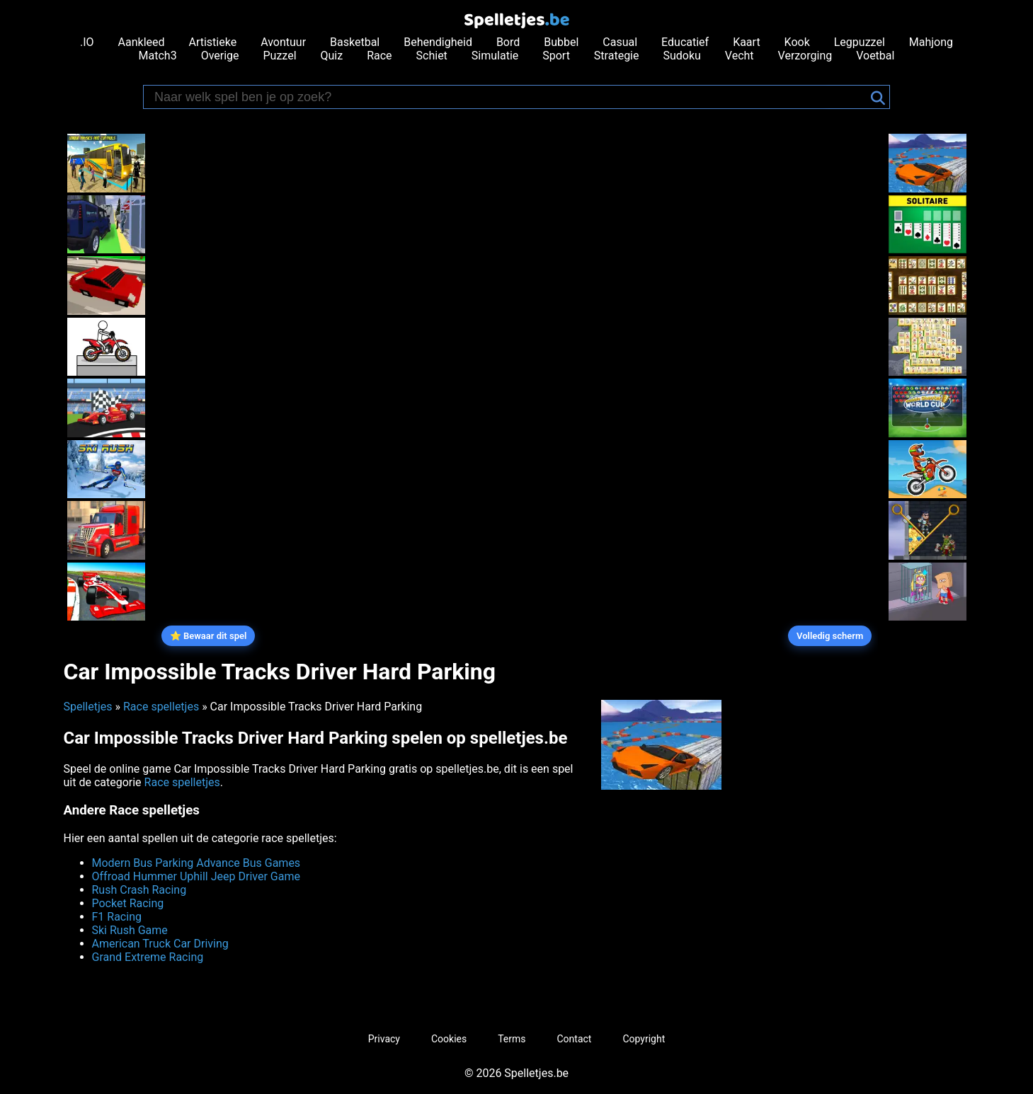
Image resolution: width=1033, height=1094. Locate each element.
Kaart (746, 42)
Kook (797, 42)
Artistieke (212, 42)
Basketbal (354, 42)
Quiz (332, 55)
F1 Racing (117, 916)
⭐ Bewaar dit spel (208, 636)
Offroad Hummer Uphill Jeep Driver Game (196, 876)
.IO (87, 42)
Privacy (384, 1038)
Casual (620, 42)
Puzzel (280, 55)
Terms (511, 1038)
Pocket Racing (128, 903)
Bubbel (561, 42)
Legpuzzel (859, 42)
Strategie (616, 55)
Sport (556, 55)
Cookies (449, 1038)
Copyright (643, 1038)
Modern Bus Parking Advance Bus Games (196, 863)
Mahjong (931, 42)
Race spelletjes (161, 706)
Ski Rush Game (130, 930)
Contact (574, 1038)
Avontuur (283, 42)
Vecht (739, 55)
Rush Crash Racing (139, 890)
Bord (508, 42)
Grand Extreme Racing (148, 957)
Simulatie (495, 55)
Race (379, 55)
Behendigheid (438, 42)
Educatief (685, 42)
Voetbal (875, 55)
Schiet (431, 55)
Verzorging (805, 55)
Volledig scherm (830, 636)
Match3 (158, 55)
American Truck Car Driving (160, 943)
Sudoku (681, 55)
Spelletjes (88, 706)
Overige (220, 55)
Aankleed (141, 42)
